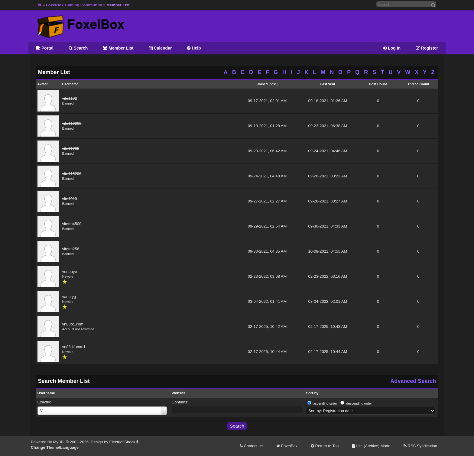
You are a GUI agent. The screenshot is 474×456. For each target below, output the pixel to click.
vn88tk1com (72, 324)
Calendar (160, 48)
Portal (45, 48)
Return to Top (325, 446)
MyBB (58, 442)
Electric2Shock (124, 442)
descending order (359, 403)
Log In (392, 48)
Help (194, 48)
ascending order (325, 403)
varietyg (69, 296)
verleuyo (69, 271)
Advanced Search (413, 381)
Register (427, 48)
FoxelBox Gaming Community (74, 5)
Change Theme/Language (55, 447)
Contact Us (251, 446)
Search (78, 48)
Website (179, 393)
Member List (118, 48)
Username (46, 393)
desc (273, 84)
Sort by (312, 393)
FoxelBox (286, 446)
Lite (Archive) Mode (371, 446)
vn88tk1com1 (74, 346)
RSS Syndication (420, 446)
